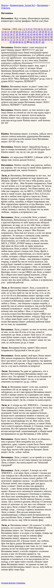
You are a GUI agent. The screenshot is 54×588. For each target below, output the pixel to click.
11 (42, 29)
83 (43, 39)
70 (5, 39)
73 (14, 39)
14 (50, 29)
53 (8, 37)
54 (11, 37)
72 (11, 39)
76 (23, 39)
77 (25, 39)
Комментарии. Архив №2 (22, 5)
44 (34, 34)
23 (25, 31)
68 (51, 37)
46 (40, 34)
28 (40, 31)
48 (46, 34)
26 (34, 31)
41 (25, 34)
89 (16, 42)
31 (49, 31)
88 (14, 42)
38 (17, 34)
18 (11, 31)
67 (49, 37)
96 (37, 42)
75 (20, 39)
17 (8, 31)
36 (11, 34)
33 (2, 34)
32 (51, 31)
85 (49, 39)
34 (5, 34)
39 (20, 34)
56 (17, 37)
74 (17, 39)
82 (40, 39)
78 (28, 39)
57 (20, 37)
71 (8, 39)
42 (28, 34)
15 (2, 31)
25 (31, 31)
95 (34, 42)
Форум (4, 5)
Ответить (5, 8)
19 (14, 31)
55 (14, 37)
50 (51, 34)
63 (37, 37)
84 (46, 39)
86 (51, 39)
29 (43, 31)
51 (2, 37)
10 (39, 29)
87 (11, 42)
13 (48, 29)
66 (46, 37)
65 (43, 37)
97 (39, 42)
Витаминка (42, 5)
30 (46, 31)
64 (40, 37)
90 (19, 42)
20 (17, 31)
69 (2, 39)
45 (37, 34)
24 (28, 31)
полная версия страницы (13, 583)
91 (22, 42)
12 (45, 29)
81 (37, 39)
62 (34, 37)
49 (49, 34)
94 (31, 42)
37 (14, 34)
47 (43, 34)
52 (5, 37)
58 (23, 37)
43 (31, 34)
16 (5, 31)
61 (31, 37)
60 (28, 37)
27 (37, 31)
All (42, 42)
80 (34, 39)
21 (20, 31)
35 (8, 34)
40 (23, 34)
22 (23, 31)
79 (31, 39)
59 (25, 37)
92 (25, 42)
